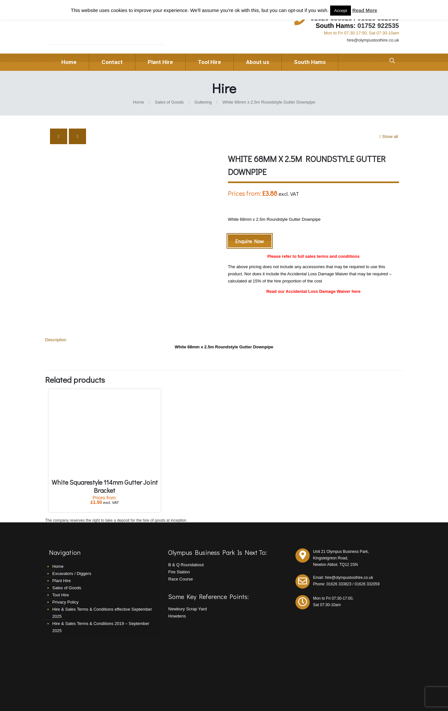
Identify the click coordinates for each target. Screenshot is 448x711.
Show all (388, 136)
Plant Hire (61, 552)
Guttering (203, 102)
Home (138, 102)
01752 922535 (378, 25)
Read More (364, 10)
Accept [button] (340, 10)
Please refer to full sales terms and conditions (314, 256)
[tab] (224, 311)
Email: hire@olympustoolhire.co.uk (343, 549)
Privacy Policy (65, 573)
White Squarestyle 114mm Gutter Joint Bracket (105, 458)
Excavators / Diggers (71, 545)
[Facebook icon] (390, 696)
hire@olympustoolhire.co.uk (373, 40)
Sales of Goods (169, 102)
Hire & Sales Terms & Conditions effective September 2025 (102, 585)
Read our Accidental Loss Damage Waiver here (313, 291)
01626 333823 (339, 556)
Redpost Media (159, 696)
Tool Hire (60, 566)
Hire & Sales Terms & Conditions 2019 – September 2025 (100, 599)
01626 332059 (367, 556)
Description (55, 311)
